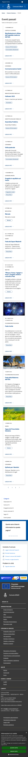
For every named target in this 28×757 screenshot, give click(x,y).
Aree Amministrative (8, 612)
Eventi (5, 684)
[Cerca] (25, 7)
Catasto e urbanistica (8, 641)
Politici (5, 619)
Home (3, 13)
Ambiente (5, 658)
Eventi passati (7, 517)
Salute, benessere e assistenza (11, 660)
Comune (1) (6, 505)
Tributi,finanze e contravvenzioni (11, 656)
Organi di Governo (8, 610)
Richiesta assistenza (8, 725)
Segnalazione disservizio (9, 720)
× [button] (26, 732)
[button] (14, 754)
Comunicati (6, 673)
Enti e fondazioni (7, 617)
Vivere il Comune (11, 13)
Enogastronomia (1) (9, 508)
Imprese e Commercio (8, 639)
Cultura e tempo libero (9, 634)
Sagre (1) (6, 514)
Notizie (5, 670)
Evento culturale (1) (9, 511)
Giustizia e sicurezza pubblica (10, 653)
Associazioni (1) (7, 502)
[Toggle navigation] (3, 6)
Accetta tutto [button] (14, 747)
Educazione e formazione (9, 651)
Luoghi (5, 682)
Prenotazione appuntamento (10, 717)
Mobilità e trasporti (8, 643)
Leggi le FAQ (6, 722)
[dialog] (14, 744)
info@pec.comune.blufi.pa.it (10, 709)
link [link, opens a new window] (6, 744)
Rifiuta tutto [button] (14, 751)
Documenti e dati (7, 624)
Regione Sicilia (6, 2)
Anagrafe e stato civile (9, 631)
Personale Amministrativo (10, 622)
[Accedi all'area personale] (22, 2)
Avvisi (4, 675)
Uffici (4, 614)
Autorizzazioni (7, 663)
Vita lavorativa (7, 636)
